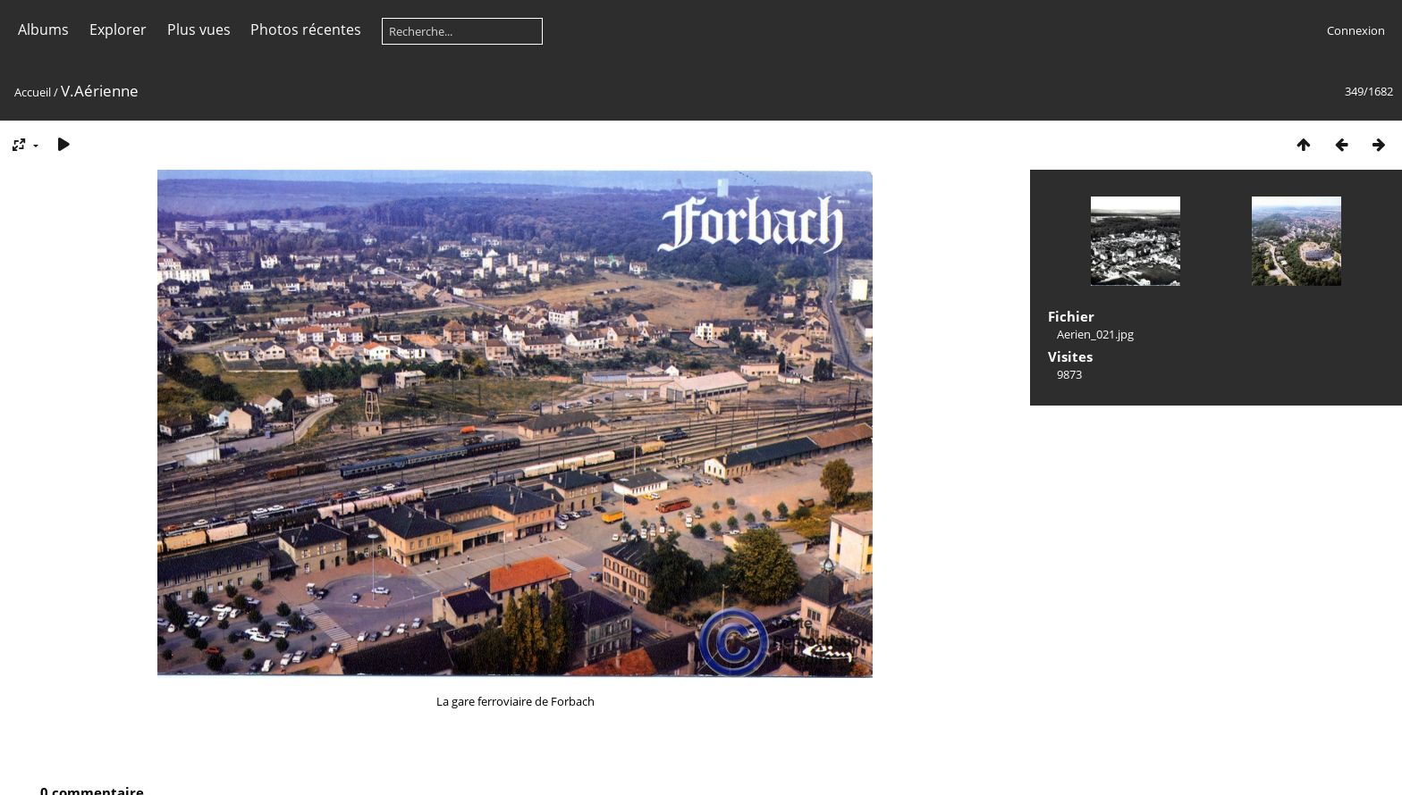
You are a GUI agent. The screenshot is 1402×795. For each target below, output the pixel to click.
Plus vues (199, 29)
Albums (43, 29)
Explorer (118, 29)
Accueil (32, 92)
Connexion (1356, 30)
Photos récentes (305, 29)
